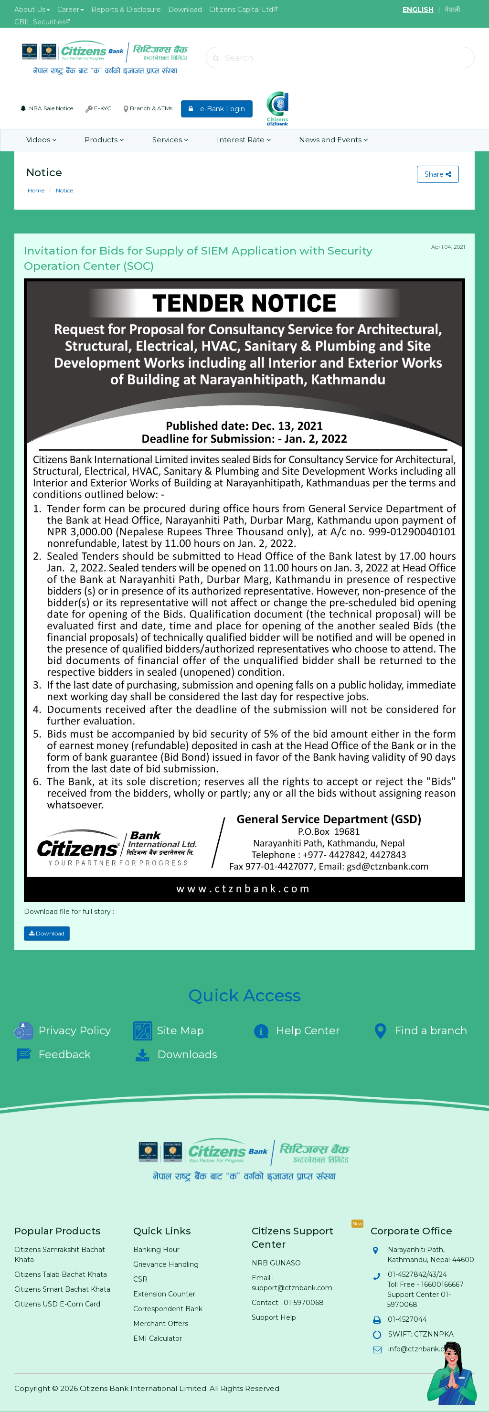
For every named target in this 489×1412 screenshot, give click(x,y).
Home (36, 190)
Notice (63, 190)
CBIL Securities (39, 22)
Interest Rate (243, 140)
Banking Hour (156, 1249)
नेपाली (452, 9)
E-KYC (98, 108)
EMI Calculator (157, 1338)
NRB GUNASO (276, 1263)
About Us (32, 9)
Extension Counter (164, 1294)
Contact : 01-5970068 (288, 1302)
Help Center (296, 1030)
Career (70, 9)
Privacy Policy (62, 1030)
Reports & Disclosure (126, 9)
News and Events (332, 140)
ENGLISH (418, 9)
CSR (140, 1279)
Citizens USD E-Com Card (57, 1304)
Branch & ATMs (148, 108)
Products (104, 140)
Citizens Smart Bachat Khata (62, 1289)
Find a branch (419, 1030)
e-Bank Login (217, 109)
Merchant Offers (160, 1323)
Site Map (168, 1030)
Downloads (175, 1054)
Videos (41, 140)
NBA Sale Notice (47, 108)
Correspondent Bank (167, 1309)
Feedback (52, 1054)
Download (185, 9)
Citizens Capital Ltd (241, 9)
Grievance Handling (166, 1264)
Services (170, 140)
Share (438, 174)
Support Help (274, 1317)
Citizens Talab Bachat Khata (60, 1274)
